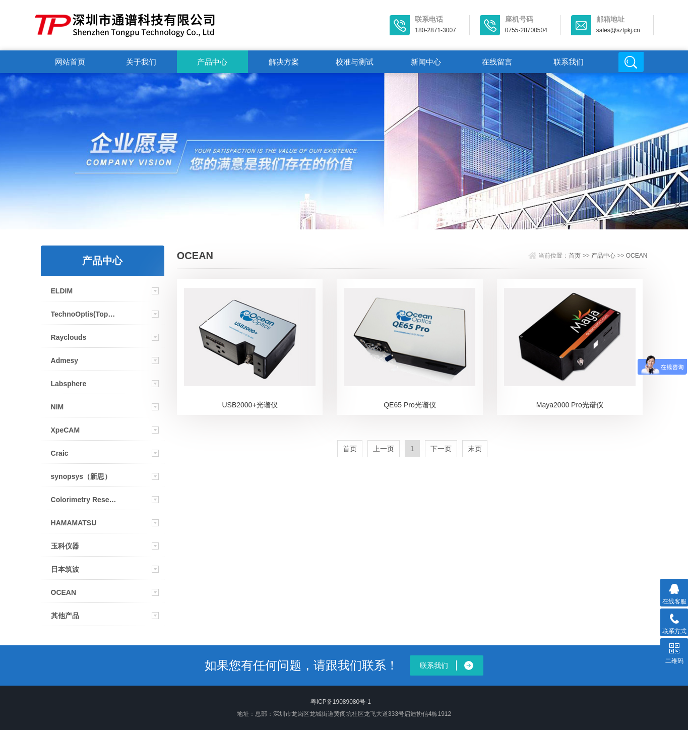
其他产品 (65, 616)
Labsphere (69, 384)
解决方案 (284, 61)
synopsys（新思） (81, 476)
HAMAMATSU (74, 523)
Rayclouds (69, 337)
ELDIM (62, 291)
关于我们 (141, 61)
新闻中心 (426, 61)
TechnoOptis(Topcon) (85, 314)
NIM (57, 407)
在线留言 (497, 61)
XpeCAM (65, 430)
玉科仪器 (65, 546)
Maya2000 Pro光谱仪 (569, 405)
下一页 (441, 449)
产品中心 (212, 61)
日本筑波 (65, 569)
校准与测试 (354, 61)
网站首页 (70, 61)
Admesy (64, 360)
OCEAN (64, 592)
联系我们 (568, 61)
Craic (60, 453)
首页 (575, 255)
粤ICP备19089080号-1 (340, 701)
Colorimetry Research (85, 500)
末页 (475, 449)
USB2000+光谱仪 (249, 405)
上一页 (383, 449)
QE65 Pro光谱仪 (409, 405)
